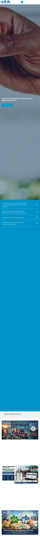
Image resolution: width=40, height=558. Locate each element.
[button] (22, 2)
